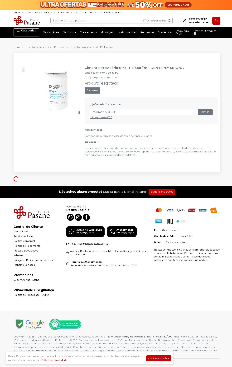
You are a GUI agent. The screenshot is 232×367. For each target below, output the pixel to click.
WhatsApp (49, 12)
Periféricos (147, 32)
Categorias (26, 32)
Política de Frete (23, 236)
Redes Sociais (35, 12)
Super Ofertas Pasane (26, 279)
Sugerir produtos (162, 191)
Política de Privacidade (54, 360)
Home (17, 47)
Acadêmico (165, 32)
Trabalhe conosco (88, 12)
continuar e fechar (158, 358)
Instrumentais (127, 32)
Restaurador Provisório (52, 47)
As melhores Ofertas (67, 12)
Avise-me (92, 90)
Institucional (20, 12)
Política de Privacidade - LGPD (31, 294)
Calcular (205, 112)
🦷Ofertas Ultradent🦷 (111, 12)
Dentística (69, 32)
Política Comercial (24, 241)
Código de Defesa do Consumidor (33, 260)
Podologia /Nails (182, 32)
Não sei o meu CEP (101, 117)
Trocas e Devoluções (26, 250)
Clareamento (88, 32)
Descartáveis (51, 32)
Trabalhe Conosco (24, 265)
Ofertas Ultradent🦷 (205, 32)
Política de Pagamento (27, 245)
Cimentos (30, 47)
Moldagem (108, 32)
